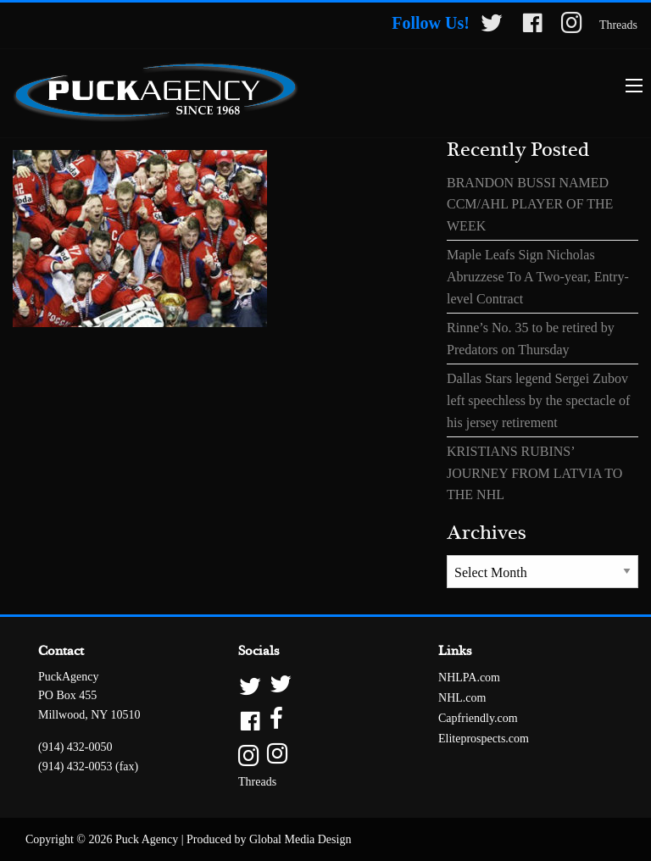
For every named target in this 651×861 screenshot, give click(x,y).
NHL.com (462, 698)
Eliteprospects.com (483, 738)
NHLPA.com (469, 677)
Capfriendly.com (478, 718)
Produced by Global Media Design (268, 839)
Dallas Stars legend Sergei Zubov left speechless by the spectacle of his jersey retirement (538, 400)
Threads (618, 25)
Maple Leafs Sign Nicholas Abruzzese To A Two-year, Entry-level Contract (538, 276)
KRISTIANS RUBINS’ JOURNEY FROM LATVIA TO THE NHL (534, 473)
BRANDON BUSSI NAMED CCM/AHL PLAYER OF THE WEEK (530, 204)
